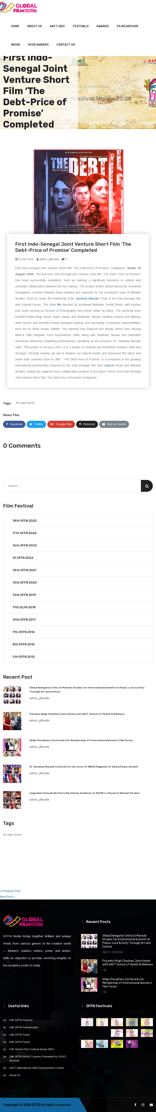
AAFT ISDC (57, 26)
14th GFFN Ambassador (23, 1027)
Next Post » (7, 896)
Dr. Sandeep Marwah (85, 298)
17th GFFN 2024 (25, 533)
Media (15, 44)
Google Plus (61, 424)
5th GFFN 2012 (24, 657)
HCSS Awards (38, 44)
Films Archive (128, 26)
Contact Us (65, 44)
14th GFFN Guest (19, 1034)
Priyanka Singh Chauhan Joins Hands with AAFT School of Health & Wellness (77, 714)
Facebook (14, 424)
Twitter (36, 424)
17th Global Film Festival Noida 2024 (31, 1049)
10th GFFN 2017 (24, 619)
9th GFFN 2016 (24, 632)
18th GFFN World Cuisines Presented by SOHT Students (37, 1058)
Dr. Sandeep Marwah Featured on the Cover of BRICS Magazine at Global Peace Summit (83, 766)
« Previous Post (10, 891)
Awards (102, 26)
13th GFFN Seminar (21, 1020)
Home (15, 26)
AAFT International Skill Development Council (36, 1067)
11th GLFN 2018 (24, 607)
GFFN (35, 1105)
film (59, 304)
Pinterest (87, 424)
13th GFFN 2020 (25, 582)
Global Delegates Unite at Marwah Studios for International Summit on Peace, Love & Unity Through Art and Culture (126, 941)
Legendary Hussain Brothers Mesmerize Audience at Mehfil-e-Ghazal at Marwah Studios (84, 793)
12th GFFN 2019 (24, 595)
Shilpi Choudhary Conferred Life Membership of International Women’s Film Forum (81, 740)
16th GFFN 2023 (25, 545)
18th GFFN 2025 (25, 521)
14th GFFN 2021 (24, 570)
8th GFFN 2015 (24, 644)
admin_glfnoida (48, 259)
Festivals (81, 26)
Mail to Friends (114, 424)
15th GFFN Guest (19, 1041)
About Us (34, 26)
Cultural (109, 365)
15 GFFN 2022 (23, 558)
